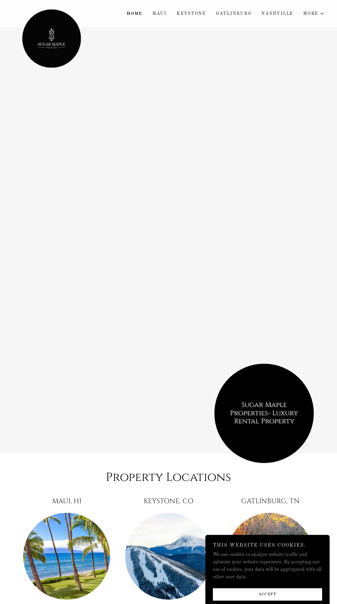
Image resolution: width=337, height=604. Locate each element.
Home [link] (134, 13)
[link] (51, 9)
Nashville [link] (277, 13)
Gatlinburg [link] (234, 13)
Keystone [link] (191, 13)
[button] (314, 13)
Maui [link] (159, 13)
